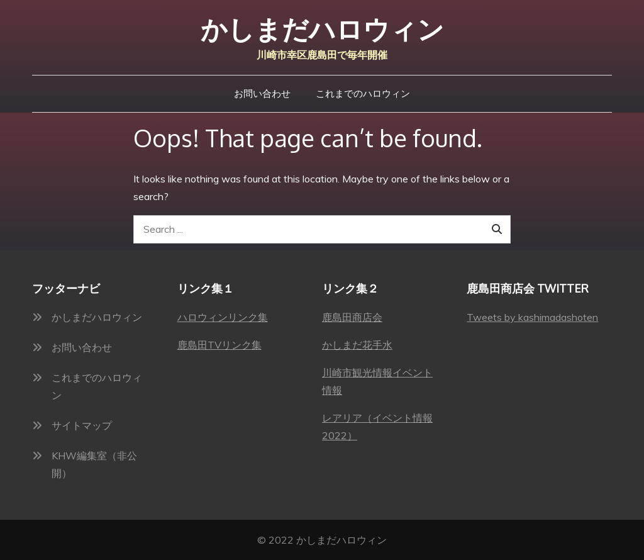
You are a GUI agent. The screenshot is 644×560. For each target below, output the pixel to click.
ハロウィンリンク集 (222, 317)
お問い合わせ (262, 93)
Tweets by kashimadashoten (532, 317)
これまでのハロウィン (363, 93)
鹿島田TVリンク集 (219, 345)
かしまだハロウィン (322, 29)
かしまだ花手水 (357, 345)
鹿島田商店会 (352, 317)
